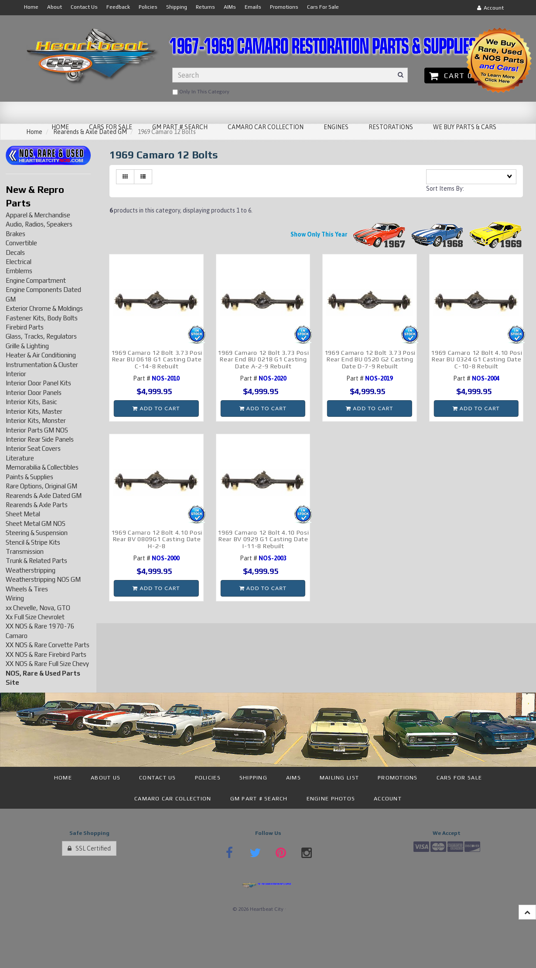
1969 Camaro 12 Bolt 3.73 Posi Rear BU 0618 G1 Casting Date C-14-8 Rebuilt (156, 359)
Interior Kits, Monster (36, 420)
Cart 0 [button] (450, 75)
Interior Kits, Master (34, 411)
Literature (20, 458)
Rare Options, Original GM (41, 486)
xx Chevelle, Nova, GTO (38, 607)
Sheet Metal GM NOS (35, 523)
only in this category (200, 92)
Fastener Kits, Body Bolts (42, 318)
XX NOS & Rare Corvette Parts (47, 645)
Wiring (15, 598)
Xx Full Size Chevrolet (35, 617)
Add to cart (156, 408)
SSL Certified (89, 848)
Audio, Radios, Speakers (39, 224)
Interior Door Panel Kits (38, 383)
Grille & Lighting (27, 346)
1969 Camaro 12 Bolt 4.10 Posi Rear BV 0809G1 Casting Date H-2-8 (156, 539)
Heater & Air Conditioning (41, 355)
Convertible (21, 243)
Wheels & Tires (27, 589)
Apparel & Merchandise (38, 215)
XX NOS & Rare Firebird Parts (46, 654)
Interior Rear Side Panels (40, 439)
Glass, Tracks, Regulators (41, 336)
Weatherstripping (30, 570)
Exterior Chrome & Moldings (44, 308)
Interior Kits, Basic (31, 401)
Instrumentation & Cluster (42, 364)
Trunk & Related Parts (36, 560)
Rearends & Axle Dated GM (44, 495)
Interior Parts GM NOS (37, 430)
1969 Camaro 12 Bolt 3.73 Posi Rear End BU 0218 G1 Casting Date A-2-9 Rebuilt (263, 359)
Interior (16, 374)
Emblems (19, 271)
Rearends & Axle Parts (37, 504)
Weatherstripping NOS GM (43, 579)
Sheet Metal (23, 514)
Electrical (18, 261)
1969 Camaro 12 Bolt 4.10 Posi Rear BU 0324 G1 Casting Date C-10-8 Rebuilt (476, 359)
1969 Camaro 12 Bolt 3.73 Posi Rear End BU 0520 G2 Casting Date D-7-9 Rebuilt (370, 359)
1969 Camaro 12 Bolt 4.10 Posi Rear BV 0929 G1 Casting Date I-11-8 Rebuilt (263, 539)
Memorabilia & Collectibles (42, 467)
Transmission (25, 551)
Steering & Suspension (37, 532)
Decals (15, 252)
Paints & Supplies (29, 477)
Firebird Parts (25, 327)
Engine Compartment (36, 280)
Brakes (15, 233)
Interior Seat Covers (33, 448)
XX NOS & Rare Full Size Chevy (47, 663)
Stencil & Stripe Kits (33, 542)
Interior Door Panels (33, 392)
